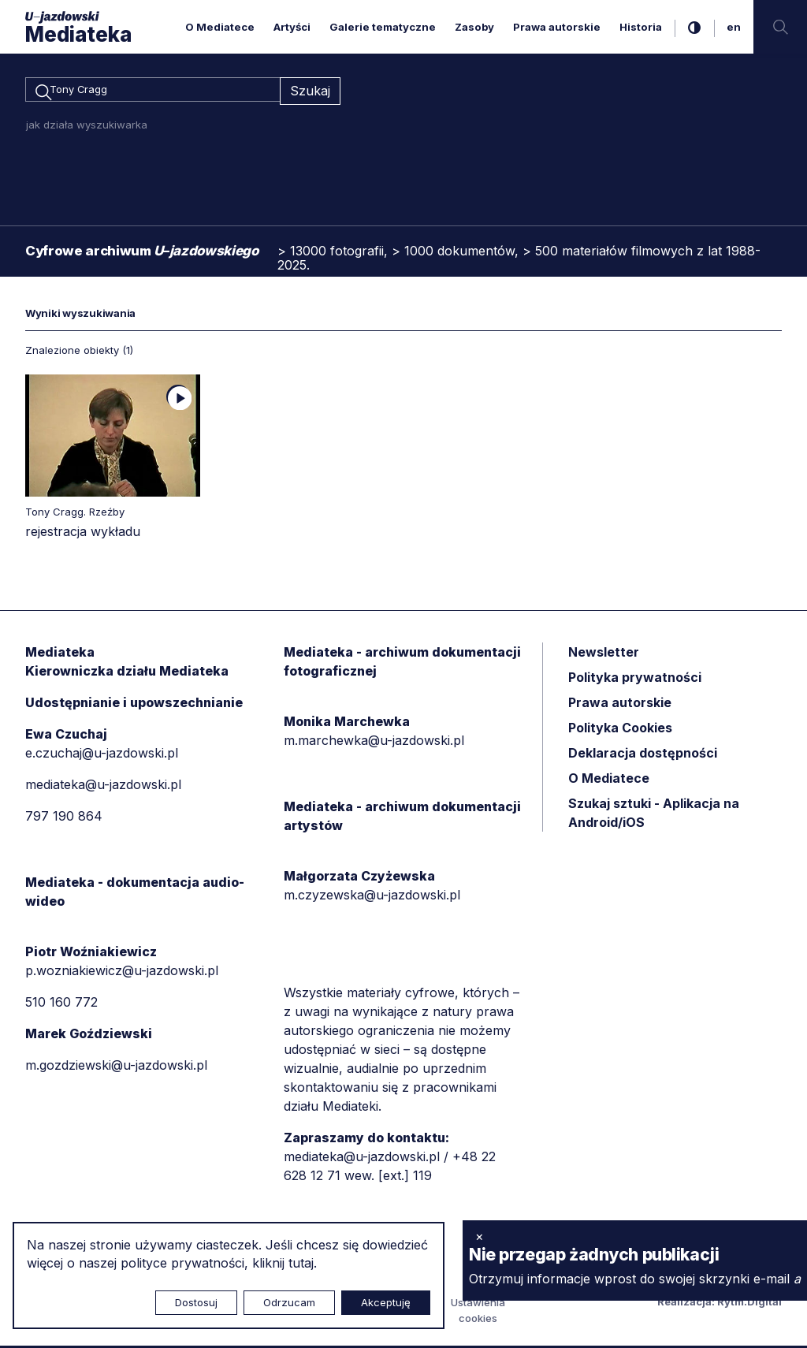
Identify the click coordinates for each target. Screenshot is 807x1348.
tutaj (301, 1263)
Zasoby (474, 26)
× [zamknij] (479, 1236)
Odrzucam (289, 1302)
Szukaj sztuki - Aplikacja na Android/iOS (653, 815)
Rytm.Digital (749, 1304)
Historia (640, 26)
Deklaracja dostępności (642, 755)
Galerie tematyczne (382, 26)
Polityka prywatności (634, 679)
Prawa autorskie (557, 26)
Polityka (620, 730)
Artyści (292, 26)
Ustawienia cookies (478, 1312)
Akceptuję (386, 1302)
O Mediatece (220, 26)
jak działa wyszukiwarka (86, 127)
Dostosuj (196, 1302)
